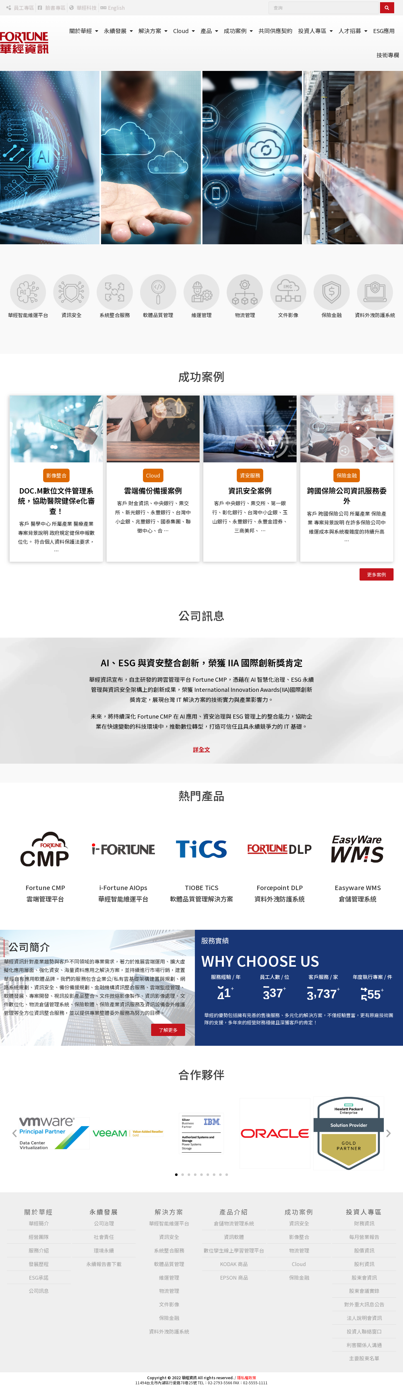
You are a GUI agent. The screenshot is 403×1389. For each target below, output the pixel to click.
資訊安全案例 (250, 490)
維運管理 (201, 315)
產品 (209, 30)
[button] (14, 1133)
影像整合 (56, 475)
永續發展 (118, 30)
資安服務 (250, 475)
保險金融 (331, 315)
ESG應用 (384, 30)
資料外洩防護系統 (375, 315)
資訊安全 (71, 315)
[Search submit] (387, 7)
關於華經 (83, 30)
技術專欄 (388, 55)
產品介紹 (233, 1211)
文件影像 (288, 315)
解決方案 (153, 30)
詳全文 (201, 749)
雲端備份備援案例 (153, 490)
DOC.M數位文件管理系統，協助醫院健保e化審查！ (56, 500)
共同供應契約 (275, 30)
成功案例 (238, 30)
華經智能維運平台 (28, 315)
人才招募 (352, 30)
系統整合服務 (114, 315)
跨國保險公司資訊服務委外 (347, 495)
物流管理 (245, 315)
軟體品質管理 (158, 315)
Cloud (184, 30)
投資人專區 (315, 30)
